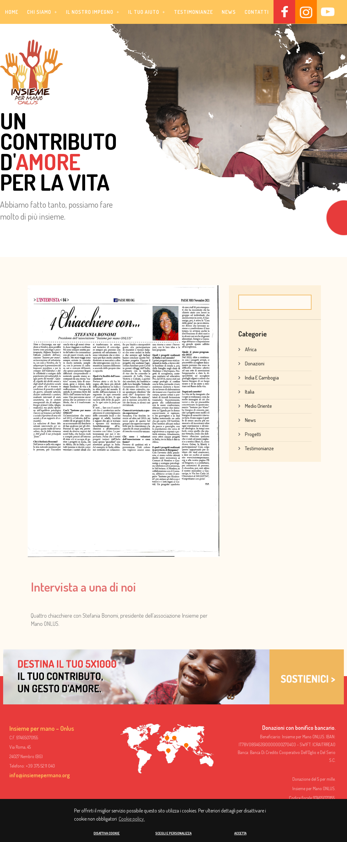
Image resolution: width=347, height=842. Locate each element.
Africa (251, 349)
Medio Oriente (258, 405)
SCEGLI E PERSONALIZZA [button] (173, 833)
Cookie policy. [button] (132, 819)
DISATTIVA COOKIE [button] (107, 833)
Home (11, 12)
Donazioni (254, 363)
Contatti (257, 12)
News (229, 12)
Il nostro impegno (92, 12)
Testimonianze (193, 12)
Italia (249, 391)
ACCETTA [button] (240, 833)
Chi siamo (42, 12)
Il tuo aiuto (146, 12)
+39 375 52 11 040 (40, 765)
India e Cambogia (262, 377)
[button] (42, 12)
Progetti (253, 434)
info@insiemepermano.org (39, 775)
